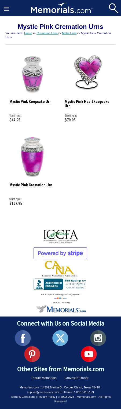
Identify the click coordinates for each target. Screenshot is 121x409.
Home (28, 33)
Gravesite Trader (77, 378)
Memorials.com (29, 387)
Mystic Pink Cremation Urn (30, 185)
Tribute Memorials (44, 378)
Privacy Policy (46, 396)
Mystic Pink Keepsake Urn (30, 101)
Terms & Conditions (22, 396)
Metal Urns (69, 33)
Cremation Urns (47, 33)
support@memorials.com (43, 392)
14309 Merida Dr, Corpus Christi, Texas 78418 (70, 387)
